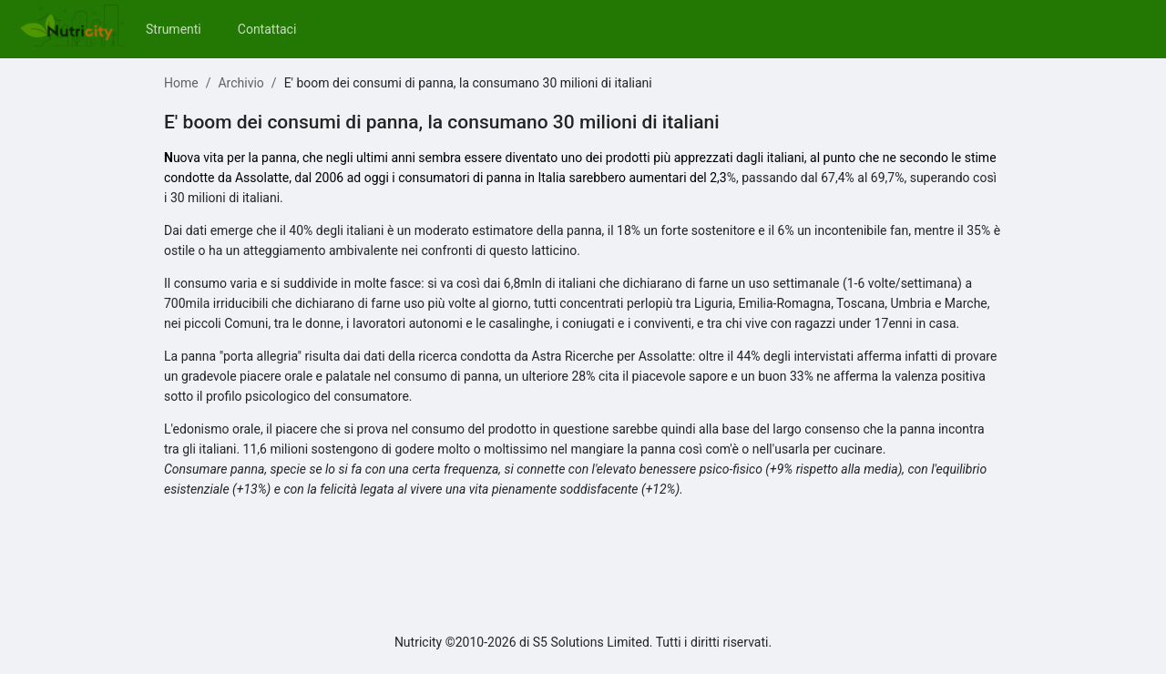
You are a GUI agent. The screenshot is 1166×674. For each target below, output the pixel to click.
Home (181, 83)
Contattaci (267, 29)
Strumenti (173, 29)
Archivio (240, 83)
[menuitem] (174, 29)
